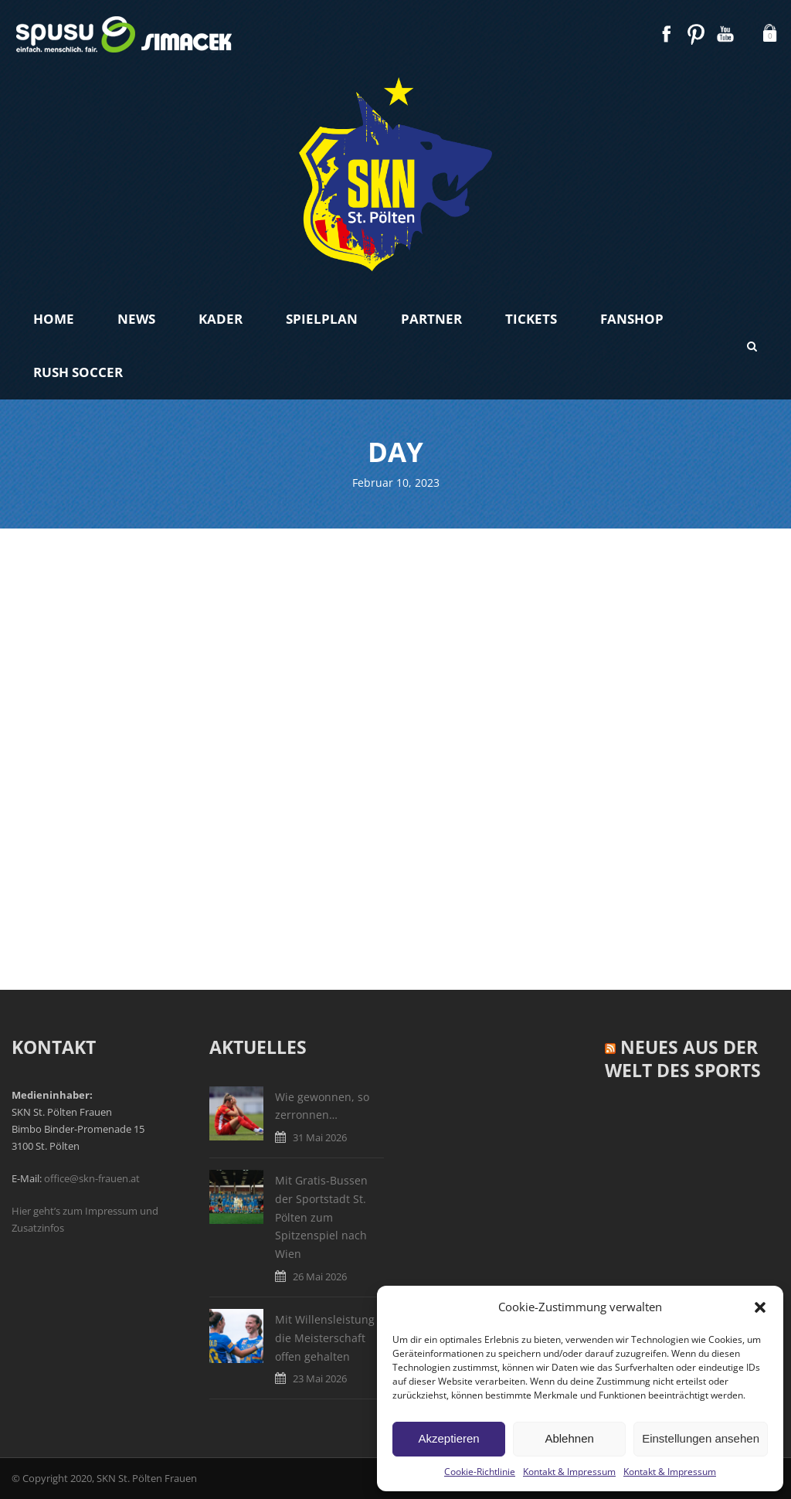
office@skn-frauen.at (92, 1178)
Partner (431, 319)
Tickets (531, 319)
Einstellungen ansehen (700, 1438)
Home (53, 319)
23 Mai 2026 (320, 1378)
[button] (760, 1307)
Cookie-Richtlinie (479, 1471)
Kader (221, 319)
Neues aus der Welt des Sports (683, 1059)
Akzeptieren (448, 1438)
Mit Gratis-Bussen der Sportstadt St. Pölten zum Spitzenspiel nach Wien (321, 1217)
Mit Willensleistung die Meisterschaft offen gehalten (325, 1338)
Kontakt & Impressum (569, 1471)
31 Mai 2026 (320, 1137)
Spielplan (322, 319)
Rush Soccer (78, 372)
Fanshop (632, 319)
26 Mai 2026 (320, 1276)
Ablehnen (569, 1438)
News (136, 319)
